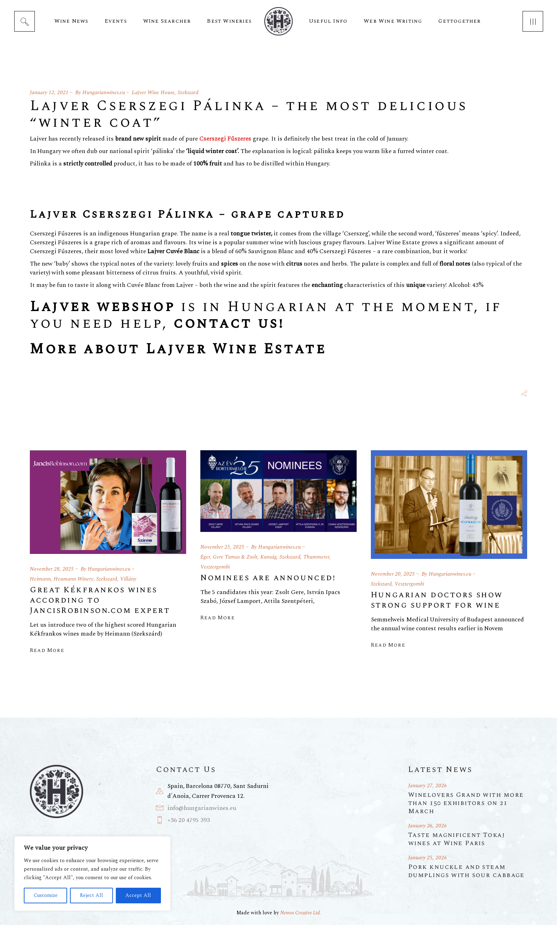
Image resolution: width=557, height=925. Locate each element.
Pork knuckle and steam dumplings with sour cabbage (466, 871)
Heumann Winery (73, 579)
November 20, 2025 (393, 574)
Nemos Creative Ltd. (300, 912)
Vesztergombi (215, 567)
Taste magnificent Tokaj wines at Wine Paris (456, 839)
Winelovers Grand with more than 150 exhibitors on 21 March (466, 803)
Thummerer (316, 557)
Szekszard (188, 92)
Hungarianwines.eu (103, 92)
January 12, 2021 (49, 92)
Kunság (268, 557)
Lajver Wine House (153, 92)
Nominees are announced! (267, 578)
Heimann (40, 579)
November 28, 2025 (52, 569)
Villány (128, 579)
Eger (205, 557)
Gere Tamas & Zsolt (235, 557)
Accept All (138, 895)
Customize (46, 895)
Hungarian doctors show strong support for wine (437, 600)
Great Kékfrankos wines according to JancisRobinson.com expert (100, 600)
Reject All (91, 895)
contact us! (228, 323)
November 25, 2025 (222, 547)
